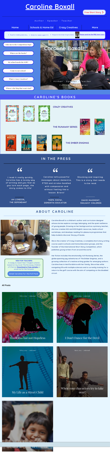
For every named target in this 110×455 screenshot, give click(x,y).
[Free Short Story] (94, 12)
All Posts (6, 285)
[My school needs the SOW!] (18, 62)
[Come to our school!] (18, 70)
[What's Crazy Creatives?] (18, 79)
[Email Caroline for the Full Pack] (24, 273)
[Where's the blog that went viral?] (18, 88)
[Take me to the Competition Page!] (18, 44)
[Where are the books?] (18, 53)
